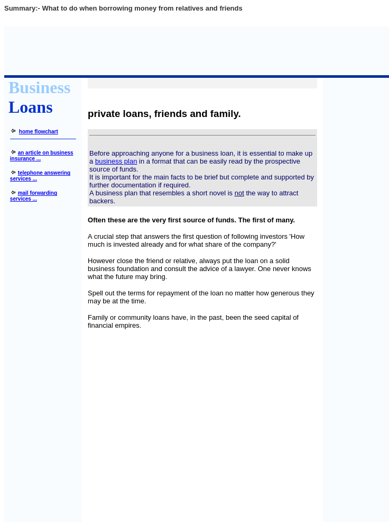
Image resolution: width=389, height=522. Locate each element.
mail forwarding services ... (33, 196)
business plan (116, 161)
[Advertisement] (202, 421)
